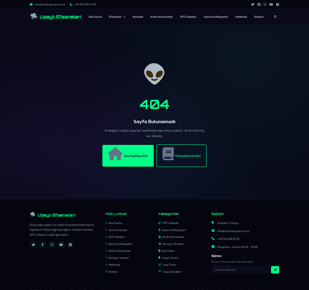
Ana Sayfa (95, 16)
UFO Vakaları (188, 16)
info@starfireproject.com (233, 231)
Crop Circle (167, 264)
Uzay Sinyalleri (170, 271)
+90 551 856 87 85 (228, 238)
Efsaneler (117, 16)
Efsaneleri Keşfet (182, 153)
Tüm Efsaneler (116, 230)
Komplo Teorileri (117, 257)
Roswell (138, 16)
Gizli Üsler (166, 250)
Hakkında (241, 16)
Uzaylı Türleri (168, 257)
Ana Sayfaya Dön (128, 153)
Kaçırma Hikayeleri (216, 16)
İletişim (259, 16)
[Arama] (275, 17)
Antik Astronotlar (161, 16)
